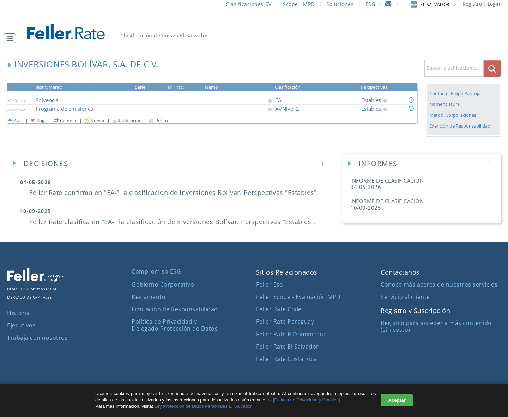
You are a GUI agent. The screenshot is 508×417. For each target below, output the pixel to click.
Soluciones (339, 4)
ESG (370, 4)
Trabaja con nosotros (37, 338)
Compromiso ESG (156, 271)
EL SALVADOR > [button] (433, 4)
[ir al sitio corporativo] (35, 279)
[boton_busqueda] (492, 68)
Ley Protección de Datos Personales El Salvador (202, 406)
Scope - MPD (299, 4)
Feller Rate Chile (279, 309)
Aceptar (397, 400)
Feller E (269, 284)
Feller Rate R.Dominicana (291, 334)
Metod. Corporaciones (452, 115)
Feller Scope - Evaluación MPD (298, 297)
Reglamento (148, 297)
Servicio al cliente (405, 297)
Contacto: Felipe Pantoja (454, 93)
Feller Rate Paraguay (285, 321)
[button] (12, 38)
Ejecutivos (21, 325)
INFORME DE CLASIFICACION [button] (387, 183)
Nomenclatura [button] (444, 104)
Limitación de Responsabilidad (175, 309)
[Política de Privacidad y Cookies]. (307, 400)
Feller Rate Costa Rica (286, 359)
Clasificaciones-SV (248, 4)
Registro (472, 3)
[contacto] (388, 5)
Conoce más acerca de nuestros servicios (439, 284)
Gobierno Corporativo (163, 284)
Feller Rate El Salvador (287, 346)
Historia (18, 313)
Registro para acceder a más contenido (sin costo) (436, 326)
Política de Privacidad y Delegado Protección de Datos (175, 325)
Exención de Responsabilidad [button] (459, 126)
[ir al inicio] (70, 31)
